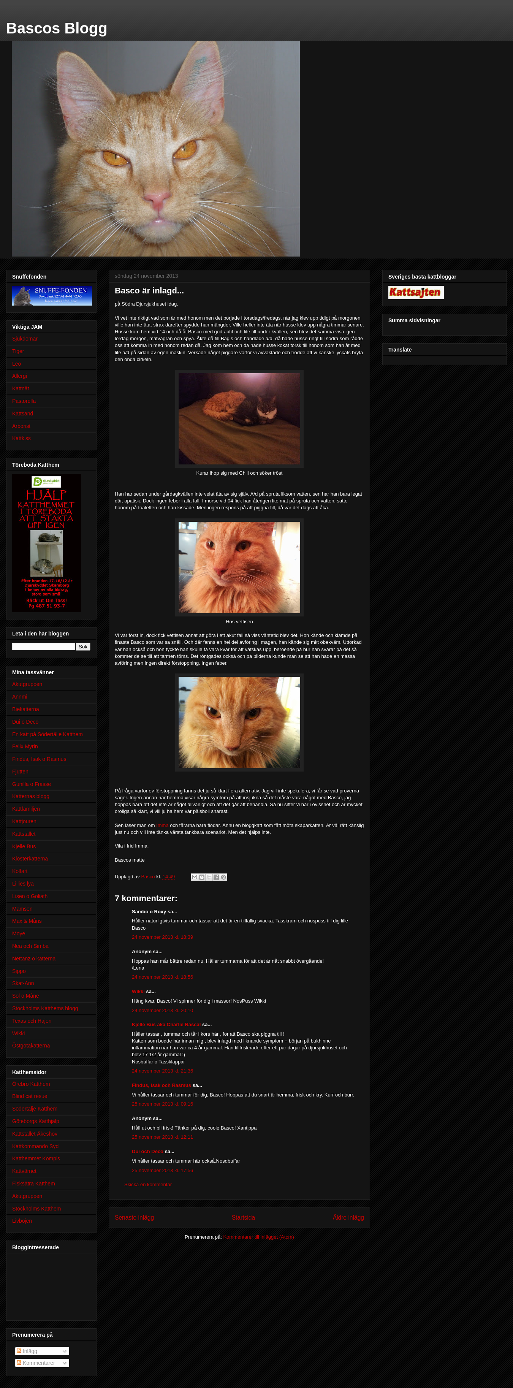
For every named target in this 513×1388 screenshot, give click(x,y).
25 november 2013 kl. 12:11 (162, 1137)
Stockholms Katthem (36, 1209)
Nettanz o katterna (33, 958)
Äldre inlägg (348, 1217)
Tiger (18, 351)
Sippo (19, 971)
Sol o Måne (25, 996)
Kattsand (22, 413)
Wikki (138, 991)
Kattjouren (24, 821)
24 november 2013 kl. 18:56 (162, 977)
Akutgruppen (27, 684)
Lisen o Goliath (30, 896)
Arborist (21, 426)
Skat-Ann (23, 983)
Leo (16, 364)
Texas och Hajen (32, 1021)
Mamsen (22, 909)
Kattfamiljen (26, 809)
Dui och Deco (147, 1151)
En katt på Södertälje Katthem (47, 734)
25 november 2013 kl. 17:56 (162, 1170)
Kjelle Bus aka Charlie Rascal (166, 1024)
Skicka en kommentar (148, 1184)
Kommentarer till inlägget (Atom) (258, 1237)
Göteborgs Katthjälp (35, 1121)
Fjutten (20, 771)
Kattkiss (21, 438)
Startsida (243, 1217)
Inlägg (27, 1351)
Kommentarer (36, 1363)
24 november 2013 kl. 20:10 (162, 1010)
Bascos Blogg (57, 28)
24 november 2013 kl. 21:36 (162, 1071)
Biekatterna (25, 709)
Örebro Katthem (31, 1084)
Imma (162, 825)
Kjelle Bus (24, 846)
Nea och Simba (30, 946)
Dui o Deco (25, 722)
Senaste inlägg (134, 1217)
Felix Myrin (25, 746)
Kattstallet (23, 834)
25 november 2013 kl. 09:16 (162, 1104)
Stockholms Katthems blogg (45, 1008)
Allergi (19, 376)
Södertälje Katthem (34, 1109)
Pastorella (24, 401)
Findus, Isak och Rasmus (161, 1085)
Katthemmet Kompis (36, 1158)
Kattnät (20, 388)
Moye (18, 933)
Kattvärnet (24, 1171)
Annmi (19, 697)
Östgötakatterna (31, 1046)
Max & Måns (27, 921)
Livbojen (22, 1221)
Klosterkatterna (30, 859)
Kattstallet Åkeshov (34, 1134)
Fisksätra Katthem (33, 1183)
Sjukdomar (25, 339)
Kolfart (19, 871)
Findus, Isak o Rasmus (39, 759)
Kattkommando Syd (35, 1146)
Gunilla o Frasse (31, 784)
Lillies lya (23, 884)
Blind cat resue (30, 1096)
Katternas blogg (30, 796)
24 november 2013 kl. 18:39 (162, 937)
